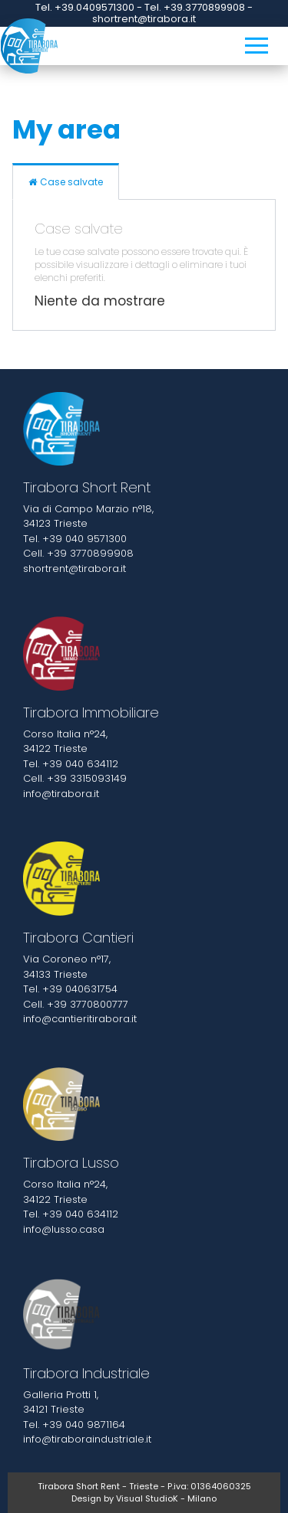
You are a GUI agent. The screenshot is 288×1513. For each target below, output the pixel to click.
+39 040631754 (80, 989)
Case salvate (65, 181)
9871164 (106, 1424)
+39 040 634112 (80, 763)
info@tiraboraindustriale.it (87, 1439)
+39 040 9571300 (84, 538)
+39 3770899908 (90, 553)
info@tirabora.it (61, 793)
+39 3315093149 (87, 778)
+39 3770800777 (87, 1004)
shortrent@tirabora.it (74, 568)
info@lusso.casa (63, 1229)
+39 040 (64, 1424)
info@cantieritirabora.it (80, 1018)
